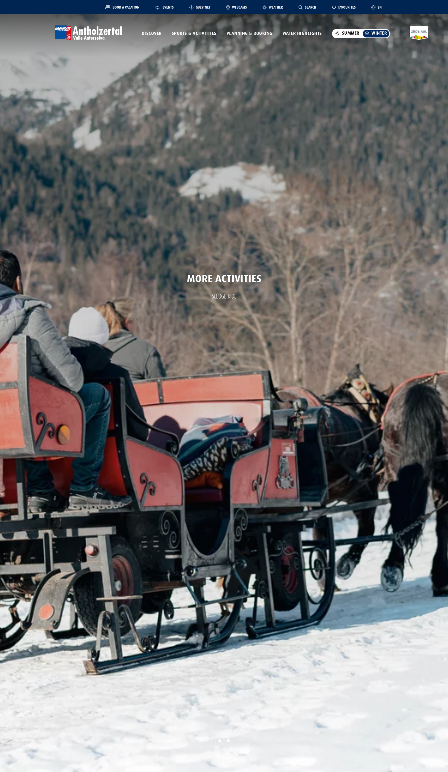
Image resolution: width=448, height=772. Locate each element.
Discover (152, 33)
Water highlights (302, 33)
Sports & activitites (194, 33)
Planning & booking (250, 33)
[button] (219, 740)
